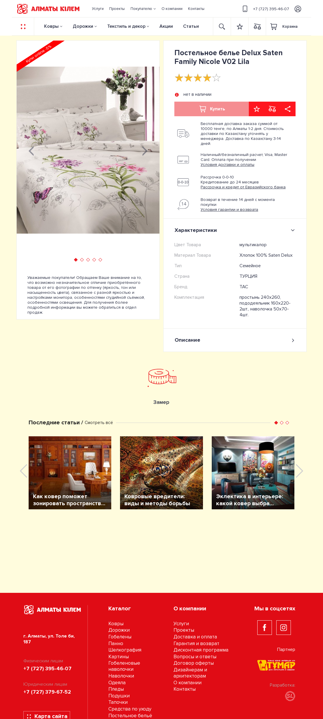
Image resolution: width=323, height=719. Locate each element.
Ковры (51, 26)
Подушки (119, 696)
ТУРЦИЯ (248, 276)
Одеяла (117, 683)
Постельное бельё (130, 716)
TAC (243, 287)
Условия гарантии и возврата (229, 209)
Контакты (184, 689)
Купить (211, 109)
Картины (118, 657)
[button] (143, 8)
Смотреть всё (99, 422)
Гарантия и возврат (196, 643)
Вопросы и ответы (194, 657)
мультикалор (253, 245)
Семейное (250, 266)
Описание (235, 340)
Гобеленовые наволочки (124, 666)
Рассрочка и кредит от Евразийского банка (243, 187)
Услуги (181, 624)
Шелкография (124, 650)
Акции (166, 26)
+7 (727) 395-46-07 (265, 8)
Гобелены (119, 637)
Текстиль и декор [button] (126, 26)
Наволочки (121, 676)
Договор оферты (193, 663)
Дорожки (83, 26)
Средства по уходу (129, 709)
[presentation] (31, 150)
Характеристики (236, 230)
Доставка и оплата (195, 637)
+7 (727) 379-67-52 (47, 692)
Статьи (191, 26)
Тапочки (118, 702)
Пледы (116, 689)
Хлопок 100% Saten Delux (266, 255)
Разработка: (282, 691)
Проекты (183, 630)
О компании (187, 683)
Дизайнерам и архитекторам (190, 673)
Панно (115, 643)
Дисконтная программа (200, 650)
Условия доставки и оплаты (227, 164)
